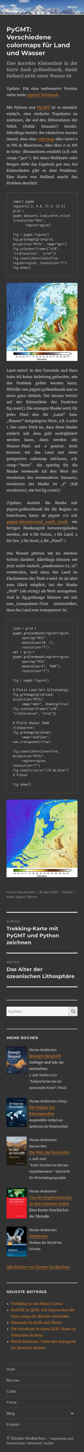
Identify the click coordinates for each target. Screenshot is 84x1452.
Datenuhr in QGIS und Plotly (36, 1322)
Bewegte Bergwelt (45, 1056)
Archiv (48, 1443)
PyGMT (43, 107)
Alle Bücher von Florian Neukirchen (38, 1267)
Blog (10, 1413)
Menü (72, 7)
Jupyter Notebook (42, 95)
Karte (10, 897)
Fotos (11, 1402)
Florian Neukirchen (20, 892)
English (13, 1424)
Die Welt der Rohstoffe (49, 1152)
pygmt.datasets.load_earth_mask (37, 521)
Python (67, 892)
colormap (46, 139)
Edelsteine (38, 1236)
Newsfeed (34, 1443)
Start (10, 1369)
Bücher (13, 1380)
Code (11, 1391)
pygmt (21, 897)
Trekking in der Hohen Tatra (36, 1303)
